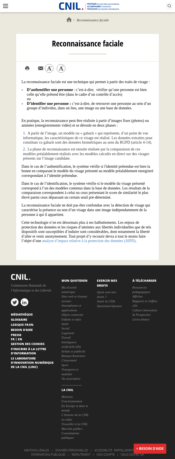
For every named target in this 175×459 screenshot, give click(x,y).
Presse (16, 335)
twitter (15, 302)
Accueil (69, 19)
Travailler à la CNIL (75, 424)
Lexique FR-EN (22, 324)
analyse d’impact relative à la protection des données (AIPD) (89, 241)
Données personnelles (71, 450)
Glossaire (19, 319)
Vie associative (71, 378)
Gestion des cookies (27, 344)
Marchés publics (72, 428)
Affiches (137, 296)
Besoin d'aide (151, 448)
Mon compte (106, 454)
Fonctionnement (72, 401)
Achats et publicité (73, 351)
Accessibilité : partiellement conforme (122, 450)
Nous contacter (132, 454)
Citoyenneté (69, 360)
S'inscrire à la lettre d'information (28, 351)
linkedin (24, 302)
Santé (65, 324)
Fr (12, 339)
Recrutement (81, 454)
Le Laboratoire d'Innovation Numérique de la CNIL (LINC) (32, 362)
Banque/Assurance (73, 356)
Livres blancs (140, 319)
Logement (68, 333)
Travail (66, 337)
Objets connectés (72, 314)
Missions (67, 396)
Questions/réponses (109, 306)
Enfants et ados (71, 319)
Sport (65, 365)
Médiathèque (22, 314)
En (20, 339)
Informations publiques (48, 454)
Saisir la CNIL (106, 301)
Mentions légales (36, 450)
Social (66, 328)
